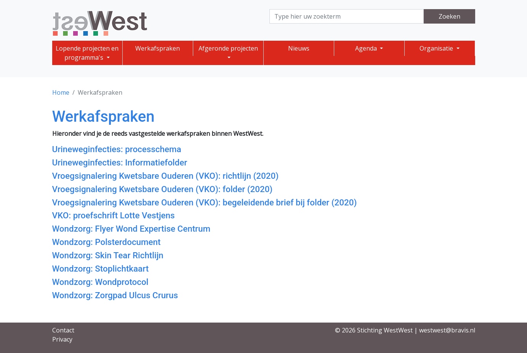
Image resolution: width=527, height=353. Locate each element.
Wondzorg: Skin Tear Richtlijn (107, 255)
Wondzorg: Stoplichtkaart (100, 268)
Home (60, 92)
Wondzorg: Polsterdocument (106, 242)
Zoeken (449, 16)
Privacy (62, 339)
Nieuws (298, 48)
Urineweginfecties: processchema (116, 149)
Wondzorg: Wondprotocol (100, 282)
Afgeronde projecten (228, 48)
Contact (63, 330)
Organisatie (437, 48)
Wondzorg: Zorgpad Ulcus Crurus (115, 295)
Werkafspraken (157, 48)
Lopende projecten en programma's (87, 53)
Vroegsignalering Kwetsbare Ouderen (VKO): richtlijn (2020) (165, 176)
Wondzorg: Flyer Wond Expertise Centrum (131, 229)
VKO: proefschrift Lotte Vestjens (113, 215)
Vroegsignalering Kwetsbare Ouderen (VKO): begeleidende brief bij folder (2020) (204, 202)
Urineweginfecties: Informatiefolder (119, 162)
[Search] (346, 16)
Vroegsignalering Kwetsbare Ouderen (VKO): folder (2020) (162, 189)
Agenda (366, 48)
